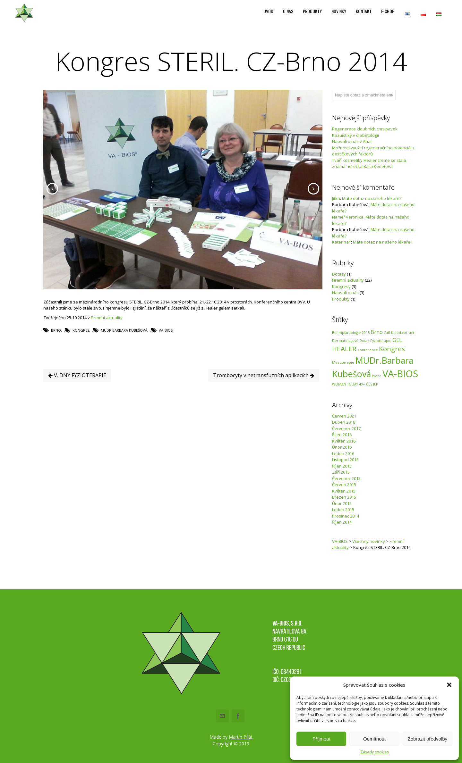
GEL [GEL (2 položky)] (397, 340)
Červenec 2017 (346, 428)
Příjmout (321, 739)
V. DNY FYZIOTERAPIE (77, 384)
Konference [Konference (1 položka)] (367, 350)
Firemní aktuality (107, 327)
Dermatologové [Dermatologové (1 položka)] (345, 340)
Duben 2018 (343, 422)
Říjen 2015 (342, 466)
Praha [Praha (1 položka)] (376, 376)
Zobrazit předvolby (427, 739)
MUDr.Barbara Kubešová (124, 340)
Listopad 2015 (345, 459)
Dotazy (339, 274)
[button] (449, 685)
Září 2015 (341, 472)
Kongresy (341, 286)
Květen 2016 (343, 441)
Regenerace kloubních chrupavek (365, 129)
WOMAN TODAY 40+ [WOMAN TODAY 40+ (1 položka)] (348, 384)
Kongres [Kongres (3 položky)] (392, 348)
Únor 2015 (342, 503)
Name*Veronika (348, 217)
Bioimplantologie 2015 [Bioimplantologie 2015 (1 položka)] (351, 332)
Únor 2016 (342, 447)
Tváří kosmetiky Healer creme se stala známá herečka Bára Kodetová (369, 163)
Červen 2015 (344, 484)
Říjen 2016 (342, 434)
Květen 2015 (343, 491)
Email (222, 715)
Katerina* (341, 242)
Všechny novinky (368, 541)
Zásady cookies (374, 752)
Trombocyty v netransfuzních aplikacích (263, 384)
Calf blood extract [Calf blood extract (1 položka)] (399, 332)
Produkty (341, 299)
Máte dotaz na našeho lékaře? (371, 198)
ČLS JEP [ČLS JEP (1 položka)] (372, 384)
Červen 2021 (344, 416)
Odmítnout (374, 739)
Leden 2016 (343, 453)
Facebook (238, 715)
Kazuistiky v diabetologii (355, 135)
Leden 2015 (343, 509)
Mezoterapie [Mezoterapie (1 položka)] (343, 362)
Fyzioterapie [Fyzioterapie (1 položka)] (380, 340)
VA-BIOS (166, 340)
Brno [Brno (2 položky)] (377, 332)
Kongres (81, 340)
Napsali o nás (345, 292)
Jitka (336, 198)
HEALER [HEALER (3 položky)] (344, 348)
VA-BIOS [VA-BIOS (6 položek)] (400, 373)
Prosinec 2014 (345, 516)
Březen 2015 (344, 497)
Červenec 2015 (346, 478)
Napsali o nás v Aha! (352, 141)
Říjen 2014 (342, 522)
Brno (56, 340)
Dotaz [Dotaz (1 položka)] (364, 340)
